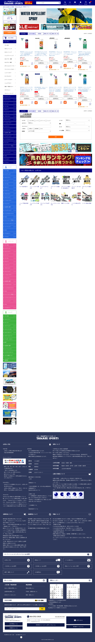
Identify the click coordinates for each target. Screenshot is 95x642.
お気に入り (81, 3)
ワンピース (7, 126)
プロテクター (7, 116)
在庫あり (31, 128)
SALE (36, 91)
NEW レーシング (8, 48)
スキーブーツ (7, 99)
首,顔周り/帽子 (8, 132)
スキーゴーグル (8, 329)
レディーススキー (8, 79)
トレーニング (7, 152)
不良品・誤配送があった (31, 591)
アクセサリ (7, 159)
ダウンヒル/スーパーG (9, 65)
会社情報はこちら (14, 623)
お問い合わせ (79, 620)
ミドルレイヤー (8, 122)
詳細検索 (65, 3)
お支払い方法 (8, 560)
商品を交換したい (30, 588)
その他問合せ (38, 572)
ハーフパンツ (7, 129)
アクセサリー (7, 233)
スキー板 (6, 41)
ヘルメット (7, 113)
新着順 (39, 33)
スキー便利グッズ (8, 355)
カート (90, 3)
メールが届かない (69, 560)
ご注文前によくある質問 (10, 566)
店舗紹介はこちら (14, 628)
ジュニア (49, 120)
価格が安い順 (47, 33)
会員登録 (10, 32)
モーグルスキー (8, 76)
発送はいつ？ (38, 560)
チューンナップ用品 (9, 145)
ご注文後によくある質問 (40, 566)
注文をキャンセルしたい (10, 594)
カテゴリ (69, 3)
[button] (20, 27)
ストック (6, 103)
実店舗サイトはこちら (78, 626)
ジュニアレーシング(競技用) (9, 359)
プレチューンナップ (9, 93)
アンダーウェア (8, 136)
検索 (59, 3)
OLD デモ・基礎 (8, 62)
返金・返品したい (30, 594)
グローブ (6, 109)
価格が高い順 (55, 33)
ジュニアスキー (8, 83)
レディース (42, 120)
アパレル (6, 162)
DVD (6, 155)
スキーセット (7, 90)
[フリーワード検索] (39, 126)
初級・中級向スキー (9, 86)
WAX (6, 216)
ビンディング (7, 96)
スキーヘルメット (8, 335)
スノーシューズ (8, 348)
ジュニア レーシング (9, 55)
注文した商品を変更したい (10, 588)
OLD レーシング (8, 52)
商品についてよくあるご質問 (72, 566)
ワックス (6, 142)
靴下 (6, 342)
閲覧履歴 (85, 3)
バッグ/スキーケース (9, 139)
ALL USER (31, 120)
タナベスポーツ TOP (8, 6)
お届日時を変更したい (9, 591)
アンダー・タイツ (8, 339)
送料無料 (36, 128)
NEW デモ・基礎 (8, 59)
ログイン (10, 21)
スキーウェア (18, 6)
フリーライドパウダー (9, 69)
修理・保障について (9, 572)
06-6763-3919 (35, 616)
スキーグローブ (8, 332)
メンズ (37, 120)
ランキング (75, 3)
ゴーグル (6, 106)
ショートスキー (8, 72)
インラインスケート (9, 149)
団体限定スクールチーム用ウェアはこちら (46, 624)
